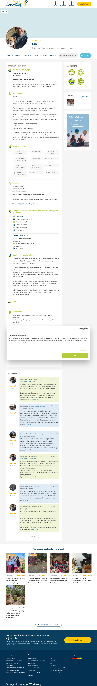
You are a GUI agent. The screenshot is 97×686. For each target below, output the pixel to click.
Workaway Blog (32, 658)
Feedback (53, 55)
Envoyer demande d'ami (67, 55)
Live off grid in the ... (36, 486)
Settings (82, 350)
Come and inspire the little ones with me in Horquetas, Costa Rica (59, 580)
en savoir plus (78, 125)
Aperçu (10, 55)
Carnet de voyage (40, 55)
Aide (51, 658)
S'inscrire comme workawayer (15, 667)
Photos (18, 55)
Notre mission (32, 670)
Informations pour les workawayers (12, 664)
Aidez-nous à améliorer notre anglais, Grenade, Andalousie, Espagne (15, 580)
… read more (35, 400)
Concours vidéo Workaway (36, 668)
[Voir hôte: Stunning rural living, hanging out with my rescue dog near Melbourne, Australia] (37, 563)
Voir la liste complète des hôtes (48, 625)
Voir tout (85, 96)
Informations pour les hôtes (14, 660)
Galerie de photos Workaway (36, 660)
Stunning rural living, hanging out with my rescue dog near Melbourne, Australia (37, 580)
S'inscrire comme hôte (12, 670)
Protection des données (57, 673)
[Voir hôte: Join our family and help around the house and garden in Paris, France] (81, 563)
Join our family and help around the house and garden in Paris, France (81, 580)
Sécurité (52, 660)
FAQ (51, 663)
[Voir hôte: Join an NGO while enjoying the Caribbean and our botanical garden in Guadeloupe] (15, 595)
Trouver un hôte (10, 658)
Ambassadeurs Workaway (35, 673)
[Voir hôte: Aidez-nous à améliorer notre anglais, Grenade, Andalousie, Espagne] (15, 563)
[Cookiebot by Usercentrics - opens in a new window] (80, 328)
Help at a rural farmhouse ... (28, 381)
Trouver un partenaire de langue (23, 204)
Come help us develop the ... (29, 458)
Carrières (30, 675)
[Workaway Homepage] (17, 3)
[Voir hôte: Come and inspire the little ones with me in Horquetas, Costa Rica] (59, 563)
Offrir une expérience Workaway (15, 672)
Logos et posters (33, 665)
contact (85, 55)
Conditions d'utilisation (56, 670)
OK (75, 356)
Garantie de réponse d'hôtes (58, 668)
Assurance (53, 665)
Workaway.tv (31, 663)
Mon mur (27, 55)
